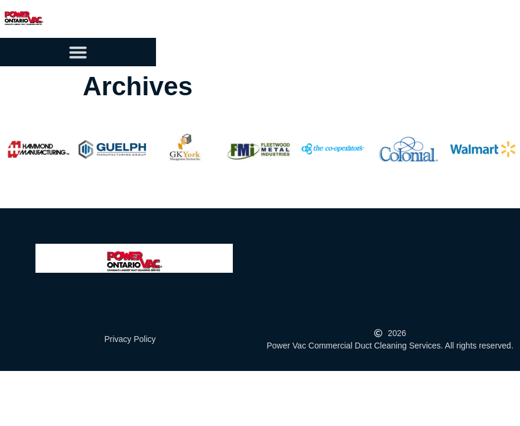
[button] (78, 52)
